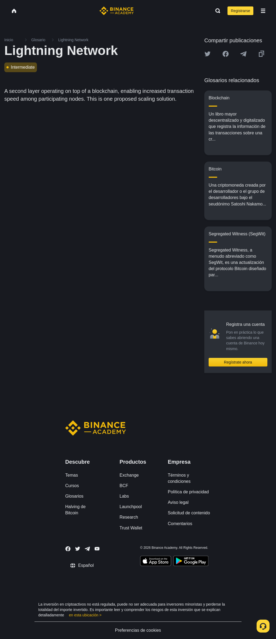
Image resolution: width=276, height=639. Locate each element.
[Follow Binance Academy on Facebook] (68, 548)
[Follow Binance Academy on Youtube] (97, 548)
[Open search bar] (216, 11)
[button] (263, 11)
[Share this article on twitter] (207, 54)
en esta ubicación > (85, 615)
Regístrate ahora (238, 362)
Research (129, 517)
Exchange (129, 475)
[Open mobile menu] (263, 11)
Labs (124, 496)
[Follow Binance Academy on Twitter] (77, 549)
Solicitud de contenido (189, 513)
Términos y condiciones (179, 478)
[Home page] (116, 10)
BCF (124, 485)
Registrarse (240, 11)
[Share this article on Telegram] (243, 54)
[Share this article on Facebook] (225, 54)
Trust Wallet (131, 528)
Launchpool (131, 506)
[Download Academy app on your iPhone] (155, 562)
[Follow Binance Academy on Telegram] (87, 548)
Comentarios (180, 523)
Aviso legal (178, 502)
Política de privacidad (188, 492)
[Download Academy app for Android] (190, 562)
